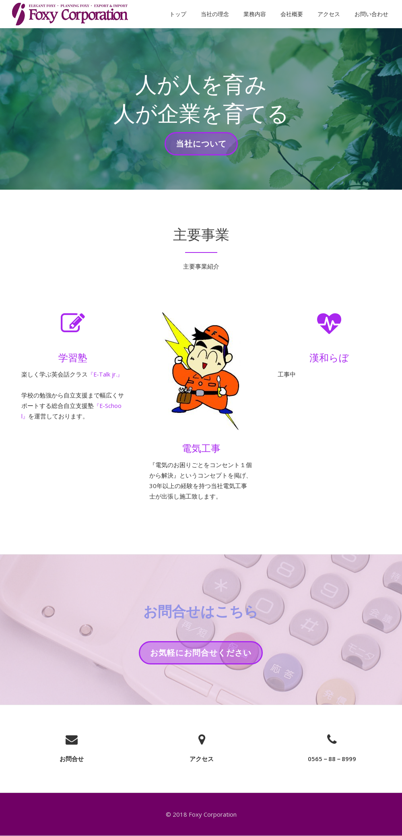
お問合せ (72, 759)
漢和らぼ (329, 357)
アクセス (328, 14)
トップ (177, 14)
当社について (201, 146)
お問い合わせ (371, 14)
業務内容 (254, 14)
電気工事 (201, 448)
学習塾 (72, 357)
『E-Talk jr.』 (106, 374)
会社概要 (291, 14)
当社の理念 (215, 14)
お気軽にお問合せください (201, 655)
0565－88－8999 (332, 759)
